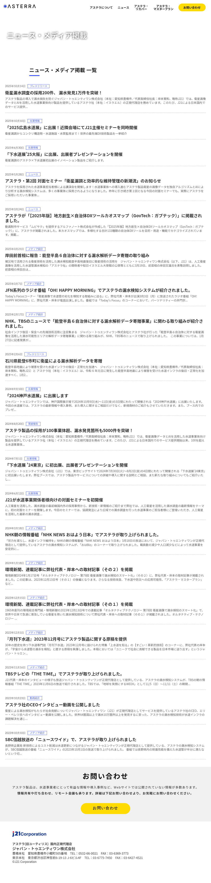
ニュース (123, 7)
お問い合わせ (192, 7)
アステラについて (101, 7)
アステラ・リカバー (141, 7)
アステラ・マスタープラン (163, 7)
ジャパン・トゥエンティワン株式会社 (43, 863)
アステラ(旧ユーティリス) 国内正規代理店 (42, 859)
